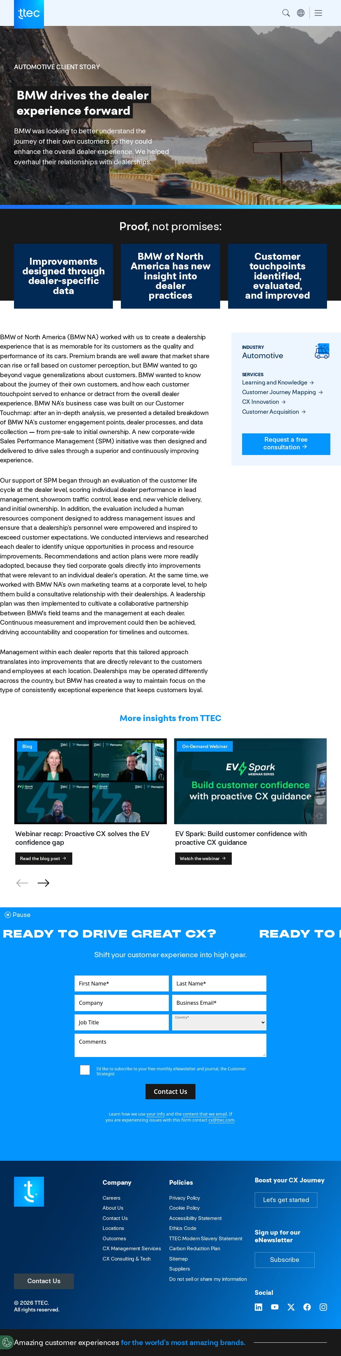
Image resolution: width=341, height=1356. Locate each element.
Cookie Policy (184, 1208)
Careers (112, 1198)
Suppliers (179, 1269)
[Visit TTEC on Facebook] (307, 1307)
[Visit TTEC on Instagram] (323, 1307)
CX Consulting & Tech (127, 1259)
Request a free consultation (286, 443)
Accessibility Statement (195, 1218)
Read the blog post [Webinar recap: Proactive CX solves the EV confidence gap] (44, 858)
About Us (113, 1208)
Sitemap (178, 1259)
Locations (113, 1228)
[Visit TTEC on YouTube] (274, 1307)
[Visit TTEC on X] (291, 1307)
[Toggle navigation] (318, 13)
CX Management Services (132, 1248)
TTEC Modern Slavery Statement (205, 1238)
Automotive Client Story (57, 67)
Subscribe (284, 1260)
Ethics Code (182, 1228)
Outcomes (114, 1238)
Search (286, 13)
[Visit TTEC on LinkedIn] (258, 1307)
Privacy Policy (184, 1198)
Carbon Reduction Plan (194, 1248)
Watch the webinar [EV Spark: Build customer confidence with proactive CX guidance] (203, 858)
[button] (43, 883)
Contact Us (44, 1281)
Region (301, 13)
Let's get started (286, 1200)
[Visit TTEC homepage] (29, 1191)
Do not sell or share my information (208, 1279)
